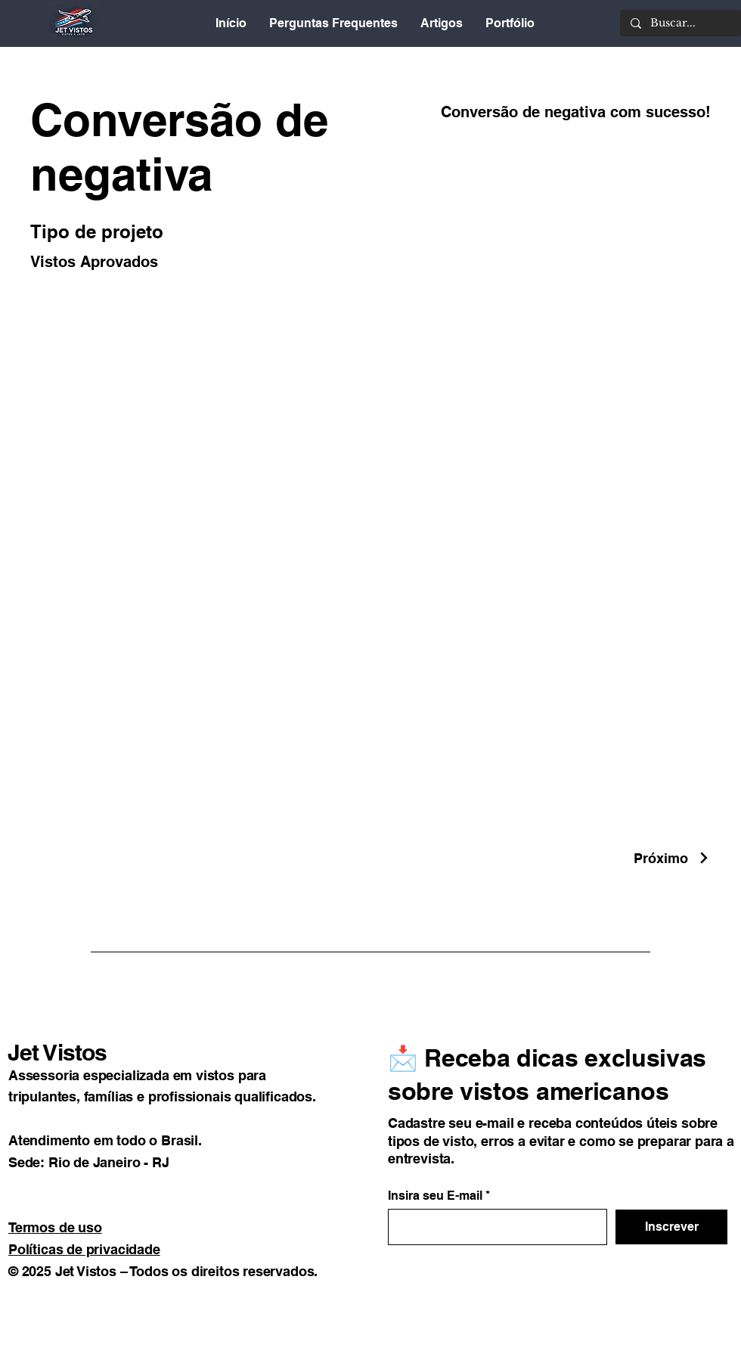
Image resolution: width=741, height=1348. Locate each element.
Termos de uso (55, 1227)
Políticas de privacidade (84, 1249)
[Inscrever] (671, 1227)
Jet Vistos (57, 1052)
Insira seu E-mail (435, 1196)
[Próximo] (672, 858)
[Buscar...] (679, 23)
